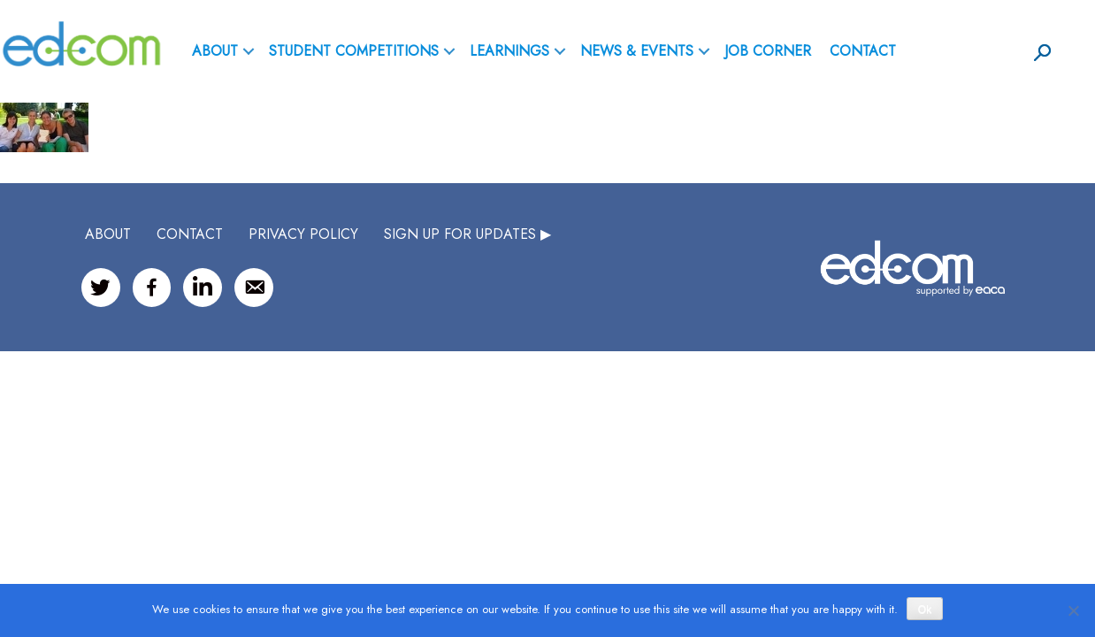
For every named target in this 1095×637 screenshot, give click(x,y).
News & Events (636, 51)
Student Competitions (354, 51)
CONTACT (190, 234)
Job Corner (767, 51)
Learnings (509, 51)
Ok (924, 609)
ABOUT (215, 51)
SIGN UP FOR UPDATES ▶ (467, 234)
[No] (1073, 610)
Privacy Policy (303, 234)
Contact (863, 51)
